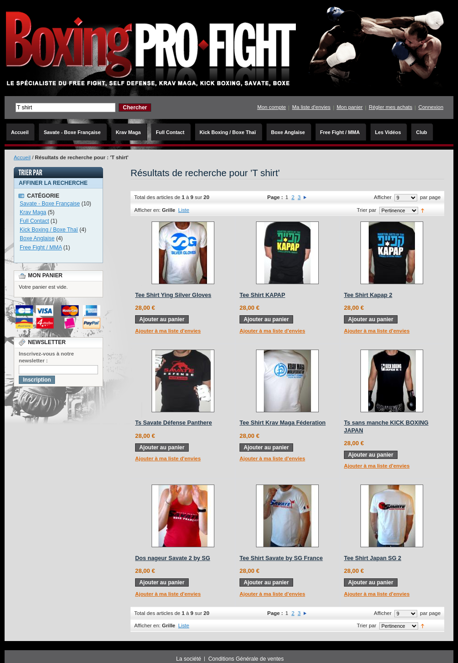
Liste (183, 210)
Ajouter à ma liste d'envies (168, 331)
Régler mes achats (390, 107)
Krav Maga (33, 212)
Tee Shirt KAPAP (262, 295)
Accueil (22, 157)
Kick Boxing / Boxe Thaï (49, 229)
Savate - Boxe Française (50, 203)
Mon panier (350, 107)
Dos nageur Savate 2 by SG (172, 558)
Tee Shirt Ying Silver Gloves (173, 295)
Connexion (431, 107)
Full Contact (34, 221)
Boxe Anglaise (37, 238)
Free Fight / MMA (41, 247)
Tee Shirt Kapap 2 (368, 295)
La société (189, 659)
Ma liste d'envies (311, 107)
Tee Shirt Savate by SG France (281, 558)
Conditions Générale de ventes (246, 659)
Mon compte (271, 107)
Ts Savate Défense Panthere (173, 423)
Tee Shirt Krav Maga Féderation (283, 423)
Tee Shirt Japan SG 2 (372, 558)
